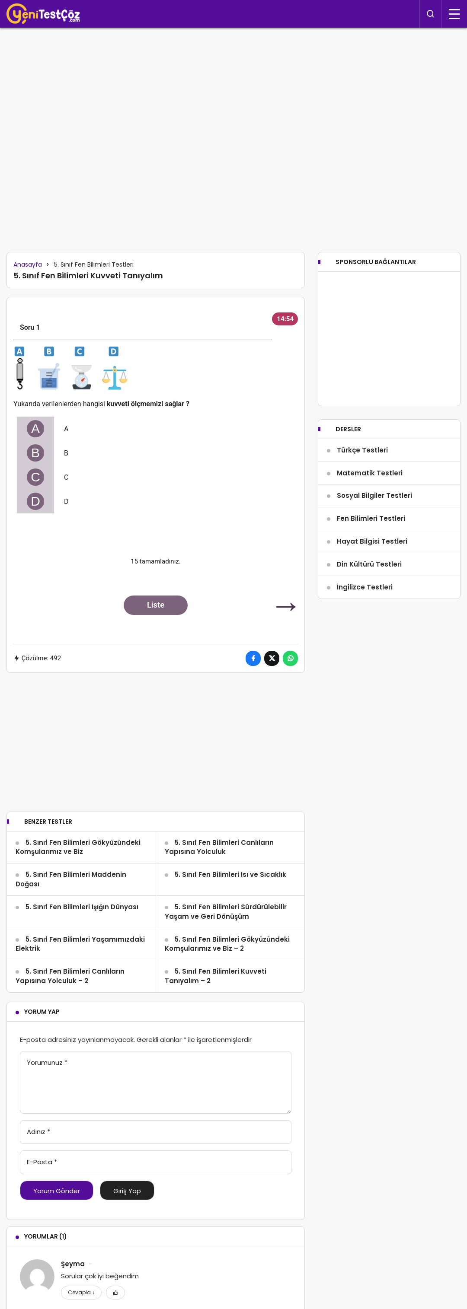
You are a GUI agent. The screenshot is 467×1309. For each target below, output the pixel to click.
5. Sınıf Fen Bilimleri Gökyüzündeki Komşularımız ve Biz (78, 847)
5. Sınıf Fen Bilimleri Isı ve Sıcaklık (230, 874)
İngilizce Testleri (365, 618)
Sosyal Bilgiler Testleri (374, 527)
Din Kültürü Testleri (369, 596)
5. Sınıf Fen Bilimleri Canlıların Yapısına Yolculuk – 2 (70, 976)
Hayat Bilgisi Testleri (372, 573)
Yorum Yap (42, 1011)
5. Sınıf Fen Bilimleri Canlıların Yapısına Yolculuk (219, 847)
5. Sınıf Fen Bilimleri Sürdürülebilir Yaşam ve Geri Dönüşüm (226, 911)
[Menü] (454, 14)
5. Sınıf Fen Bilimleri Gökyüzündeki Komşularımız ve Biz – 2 (227, 944)
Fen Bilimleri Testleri (371, 550)
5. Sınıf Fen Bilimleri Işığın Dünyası (82, 906)
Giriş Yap (127, 1190)
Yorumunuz (47, 1062)
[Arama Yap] (430, 14)
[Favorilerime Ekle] (115, 1292)
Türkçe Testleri (362, 482)
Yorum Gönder (56, 1190)
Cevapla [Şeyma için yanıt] (81, 1292)
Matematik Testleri (370, 504)
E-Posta (42, 1161)
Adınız (38, 1131)
